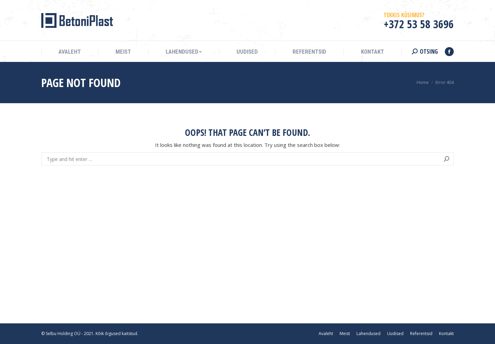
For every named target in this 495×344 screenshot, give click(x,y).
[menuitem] (69, 52)
